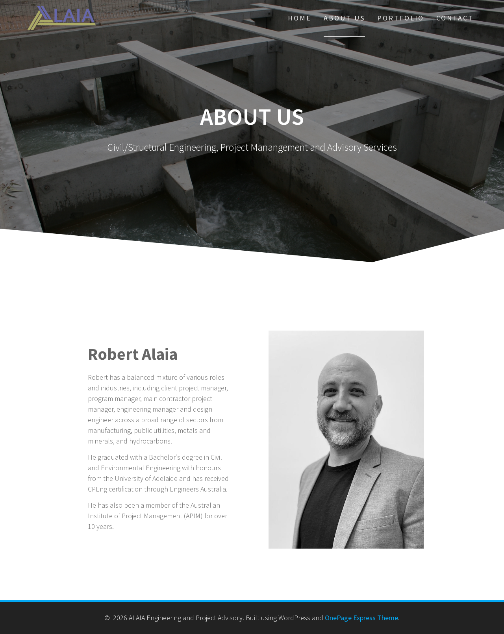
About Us (344, 17)
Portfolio (400, 17)
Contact (455, 17)
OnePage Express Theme (361, 617)
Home (299, 17)
